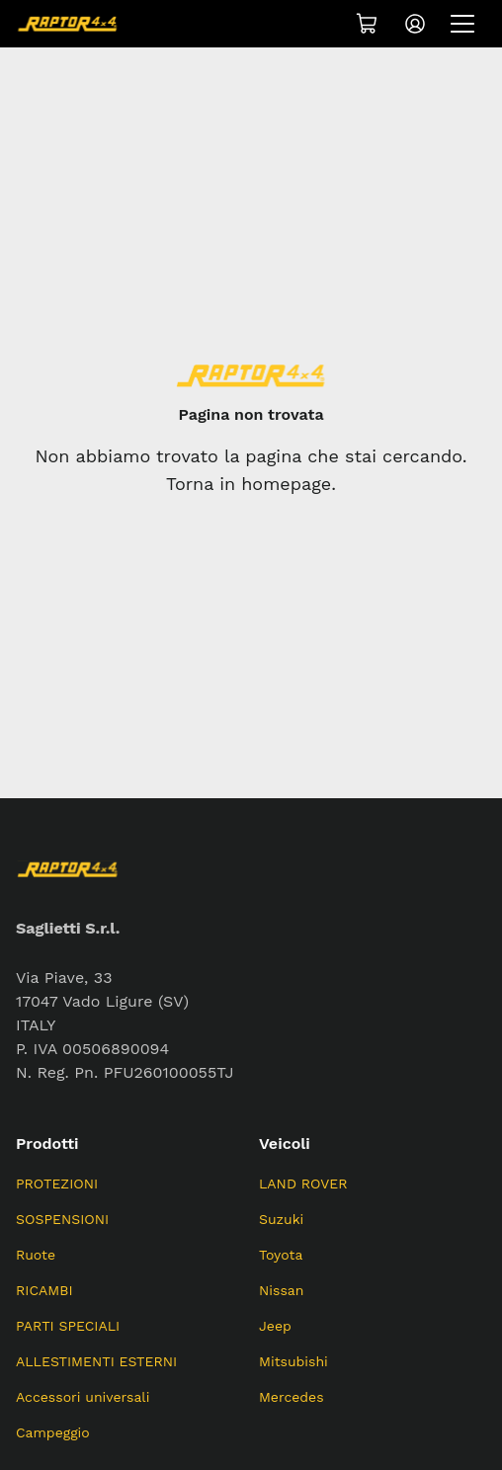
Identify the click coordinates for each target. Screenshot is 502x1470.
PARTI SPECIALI (68, 1326)
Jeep (275, 1326)
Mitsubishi (293, 1361)
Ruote (35, 1255)
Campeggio (53, 1432)
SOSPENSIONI (62, 1219)
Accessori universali (82, 1397)
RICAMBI (44, 1290)
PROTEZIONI (57, 1183)
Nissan (281, 1290)
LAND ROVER (303, 1183)
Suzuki (281, 1219)
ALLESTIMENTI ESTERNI (96, 1361)
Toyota (280, 1255)
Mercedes (291, 1397)
